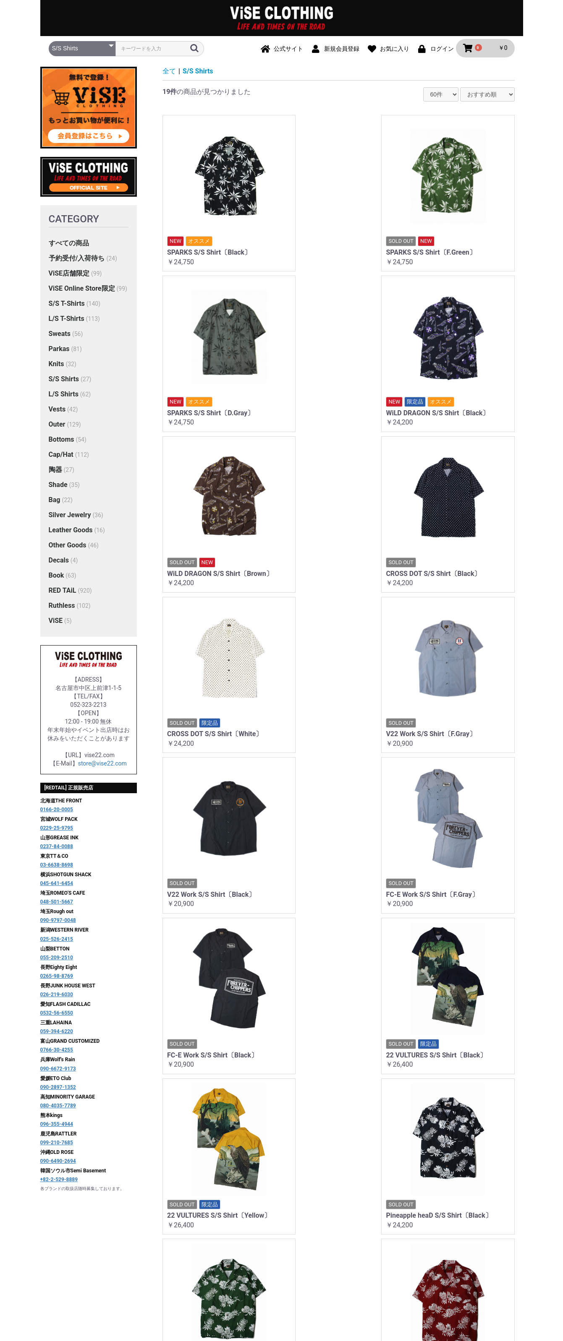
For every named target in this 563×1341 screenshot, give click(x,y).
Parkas (59, 350)
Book (56, 576)
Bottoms (61, 440)
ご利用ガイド (212, 1256)
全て (169, 72)
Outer (57, 425)
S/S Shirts (64, 380)
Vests (57, 410)
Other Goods (67, 546)
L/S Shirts (64, 395)
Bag (54, 501)
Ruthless (62, 606)
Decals (59, 561)
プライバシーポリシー (270, 1256)
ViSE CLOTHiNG (282, 1291)
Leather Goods (71, 531)
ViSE (56, 621)
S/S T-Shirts (67, 304)
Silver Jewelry (70, 516)
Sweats (60, 335)
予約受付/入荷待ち (77, 259)
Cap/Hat (61, 455)
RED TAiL (62, 591)
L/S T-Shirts (66, 319)
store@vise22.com (102, 764)
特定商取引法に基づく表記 (344, 1256)
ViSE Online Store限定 (82, 289)
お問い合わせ (407, 1256)
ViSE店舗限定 (69, 274)
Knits (56, 365)
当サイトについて (161, 1256)
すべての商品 (69, 244)
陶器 (55, 470)
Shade (58, 486)
